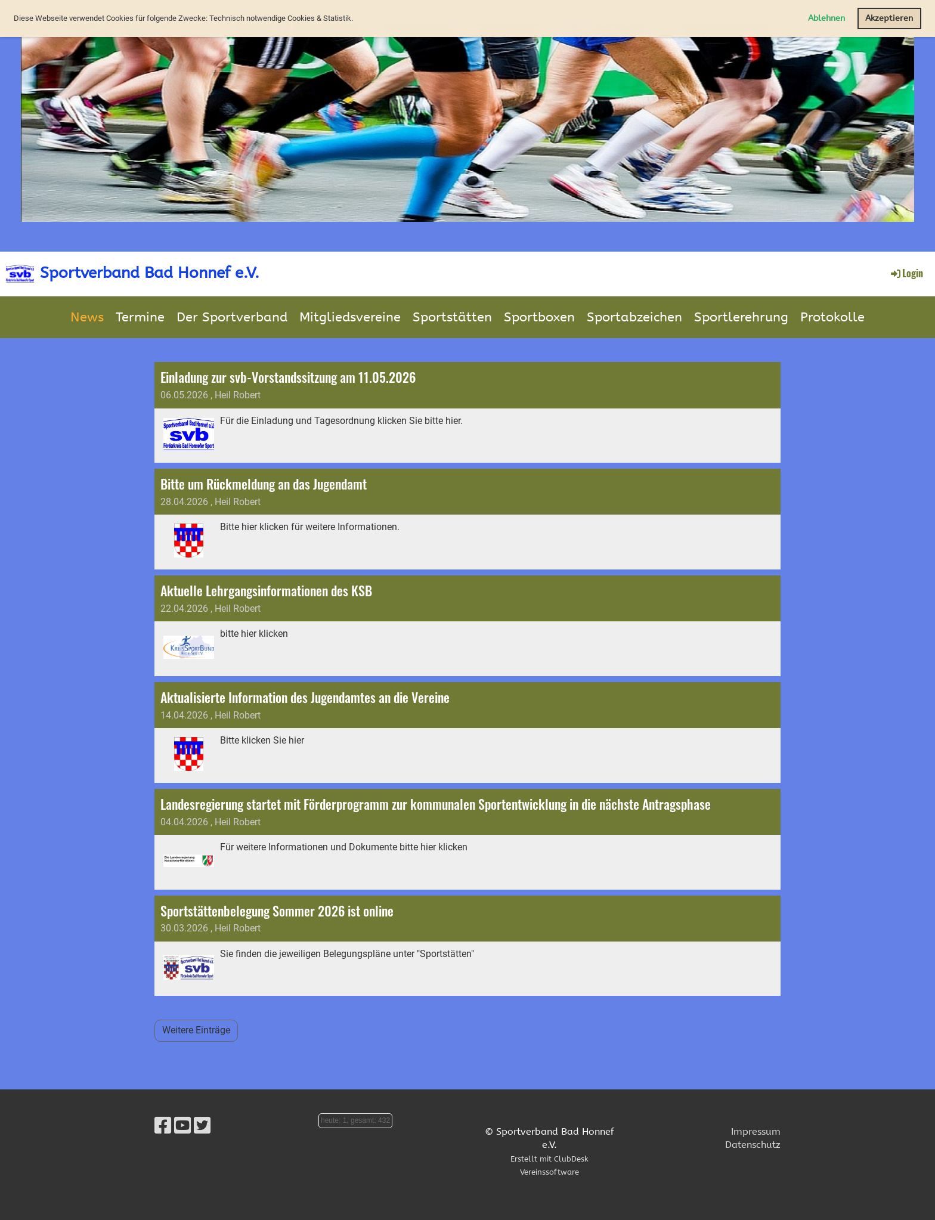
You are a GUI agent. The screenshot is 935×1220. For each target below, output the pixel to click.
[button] (356, 19)
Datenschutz (753, 1144)
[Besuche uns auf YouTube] (182, 1126)
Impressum (756, 1131)
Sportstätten (452, 317)
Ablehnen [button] (826, 18)
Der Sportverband (232, 317)
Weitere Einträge (196, 1030)
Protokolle (832, 317)
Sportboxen (539, 317)
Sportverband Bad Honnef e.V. (149, 273)
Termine (140, 317)
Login (906, 273)
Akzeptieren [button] (889, 18)
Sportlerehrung (741, 317)
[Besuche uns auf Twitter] (202, 1126)
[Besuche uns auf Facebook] (162, 1126)
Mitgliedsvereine (350, 317)
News (87, 317)
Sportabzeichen (634, 317)
